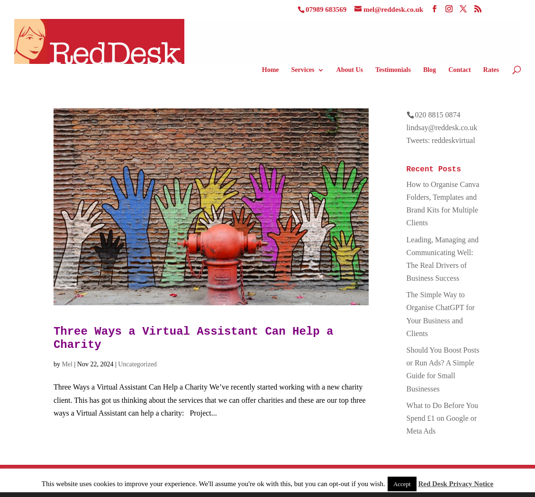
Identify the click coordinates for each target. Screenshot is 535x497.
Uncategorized (137, 364)
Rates (491, 70)
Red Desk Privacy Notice (455, 484)
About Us (349, 70)
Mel (67, 364)
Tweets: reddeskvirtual (441, 140)
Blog (429, 70)
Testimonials (393, 70)
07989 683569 (326, 9)
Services (303, 70)
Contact (459, 70)
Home (270, 70)
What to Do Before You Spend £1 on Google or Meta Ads (443, 418)
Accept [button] (402, 484)
